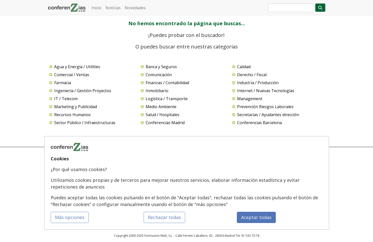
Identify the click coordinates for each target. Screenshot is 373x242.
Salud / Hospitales (162, 114)
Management (249, 98)
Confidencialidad (202, 170)
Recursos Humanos (72, 114)
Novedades (135, 7)
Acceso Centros (106, 198)
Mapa (99, 160)
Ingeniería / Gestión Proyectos (82, 90)
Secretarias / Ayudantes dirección (268, 114)
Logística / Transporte (167, 98)
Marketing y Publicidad (75, 106)
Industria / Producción (258, 82)
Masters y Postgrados (158, 170)
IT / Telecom (66, 98)
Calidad (244, 66)
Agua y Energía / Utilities (77, 66)
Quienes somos (106, 170)
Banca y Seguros (161, 66)
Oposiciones (152, 198)
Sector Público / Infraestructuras (84, 122)
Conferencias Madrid (165, 122)
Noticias (113, 7)
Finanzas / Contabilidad (167, 82)
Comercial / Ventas (71, 74)
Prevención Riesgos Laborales (265, 106)
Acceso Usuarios (107, 189)
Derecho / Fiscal (252, 74)
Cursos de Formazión (158, 160)
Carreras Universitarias (159, 189)
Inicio (96, 7)
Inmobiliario (157, 90)
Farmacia (62, 82)
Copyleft (196, 189)
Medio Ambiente (161, 106)
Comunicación (159, 74)
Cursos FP (150, 179)
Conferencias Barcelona (259, 122)
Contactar (197, 160)
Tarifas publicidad (108, 179)
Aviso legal (198, 179)
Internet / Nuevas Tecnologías (265, 90)
